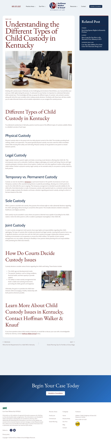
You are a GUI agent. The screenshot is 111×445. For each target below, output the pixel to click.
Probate (84, 28)
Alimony (84, 35)
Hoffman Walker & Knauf (29, 333)
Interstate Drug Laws (87, 42)
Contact (83, 6)
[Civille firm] (23, 410)
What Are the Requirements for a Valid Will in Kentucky (20, 343)
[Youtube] (14, 430)
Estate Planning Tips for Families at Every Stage (57, 343)
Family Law (8, 19)
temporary (28, 182)
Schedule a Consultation (95, 6)
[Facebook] (11, 430)
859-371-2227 (16, 6)
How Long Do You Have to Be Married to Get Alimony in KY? (92, 38)
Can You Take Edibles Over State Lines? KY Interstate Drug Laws (92, 45)
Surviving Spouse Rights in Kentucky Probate (93, 31)
